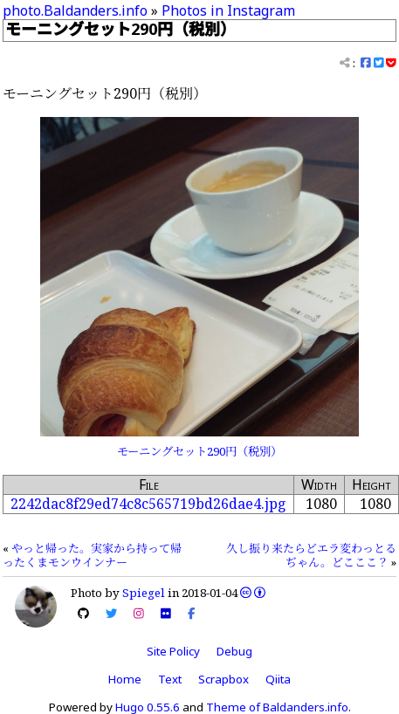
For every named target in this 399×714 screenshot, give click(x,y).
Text (170, 679)
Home (124, 679)
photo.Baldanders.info (75, 10)
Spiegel (143, 593)
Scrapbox (223, 679)
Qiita (278, 679)
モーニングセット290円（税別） (199, 451)
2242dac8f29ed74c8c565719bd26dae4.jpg (148, 503)
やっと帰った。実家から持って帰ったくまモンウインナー (92, 555)
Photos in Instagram (228, 10)
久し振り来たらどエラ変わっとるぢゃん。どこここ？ (311, 555)
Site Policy (173, 651)
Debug (234, 651)
